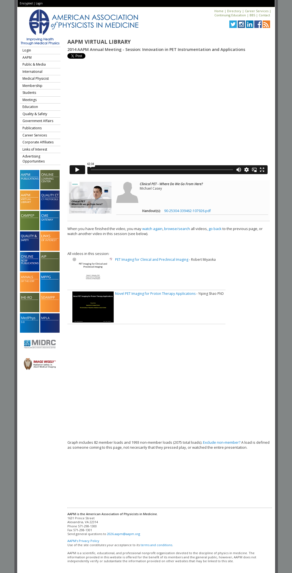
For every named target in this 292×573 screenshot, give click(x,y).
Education (30, 106)
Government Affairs (37, 120)
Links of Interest (34, 149)
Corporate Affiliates (38, 142)
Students (29, 92)
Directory (234, 11)
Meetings (29, 99)
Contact (264, 15)
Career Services (256, 11)
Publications (32, 128)
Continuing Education (230, 15)
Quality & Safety (34, 114)
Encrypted (26, 3)
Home (219, 11)
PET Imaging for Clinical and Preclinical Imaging (151, 259)
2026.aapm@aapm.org (123, 534)
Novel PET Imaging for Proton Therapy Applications (155, 293)
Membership (32, 85)
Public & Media (34, 64)
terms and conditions (156, 545)
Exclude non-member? (221, 442)
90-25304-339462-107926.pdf (187, 210)
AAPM (27, 57)
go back (215, 228)
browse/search (177, 228)
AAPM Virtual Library (99, 41)
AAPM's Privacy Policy (83, 541)
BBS (252, 15)
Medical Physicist (35, 78)
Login (39, 3)
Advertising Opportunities (33, 159)
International (32, 71)
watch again (152, 228)
